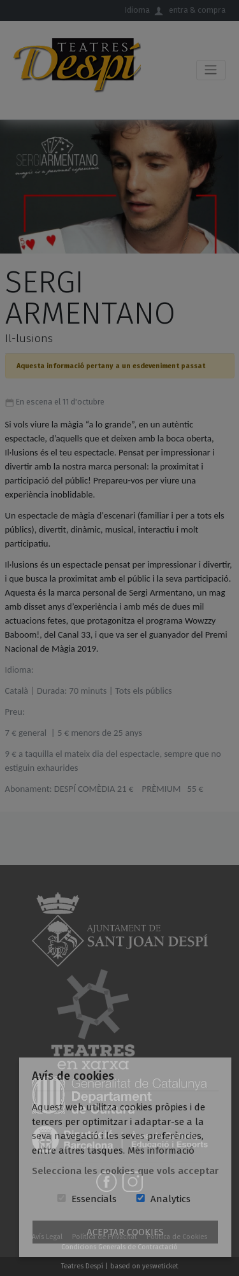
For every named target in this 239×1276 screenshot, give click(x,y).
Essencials (94, 1199)
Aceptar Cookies (125, 1232)
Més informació (160, 1150)
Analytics (170, 1199)
